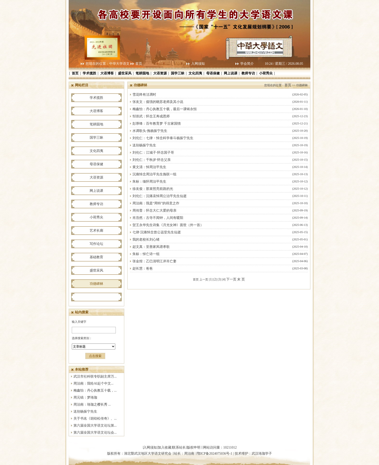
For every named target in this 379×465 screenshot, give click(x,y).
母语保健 (213, 73)
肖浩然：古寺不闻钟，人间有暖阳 (157, 218)
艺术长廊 (96, 230)
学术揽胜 (89, 73)
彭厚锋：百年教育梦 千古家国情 (156, 123)
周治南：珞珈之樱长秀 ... (92, 404)
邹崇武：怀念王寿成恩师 (151, 116)
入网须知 (198, 63)
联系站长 (179, 447)
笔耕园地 (142, 73)
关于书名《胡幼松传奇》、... (95, 418)
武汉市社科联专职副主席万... (95, 376)
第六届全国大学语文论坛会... (95, 432)
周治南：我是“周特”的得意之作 (155, 203)
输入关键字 (79, 321)
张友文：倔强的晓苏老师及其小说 (157, 102)
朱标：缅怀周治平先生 (149, 181)
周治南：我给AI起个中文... (93, 383)
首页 (138, 63)
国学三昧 (177, 73)
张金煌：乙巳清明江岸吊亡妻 (154, 261)
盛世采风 (124, 73)
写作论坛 (96, 244)
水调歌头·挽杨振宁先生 (149, 131)
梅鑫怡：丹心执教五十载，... (95, 390)
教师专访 (248, 73)
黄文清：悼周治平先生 (149, 167)
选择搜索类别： (82, 338)
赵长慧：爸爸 (142, 268)
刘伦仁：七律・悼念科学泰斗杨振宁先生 (162, 138)
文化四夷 (195, 73)
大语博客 (107, 73)
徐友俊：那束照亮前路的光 (152, 189)
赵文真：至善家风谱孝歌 (151, 247)
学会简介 (247, 63)
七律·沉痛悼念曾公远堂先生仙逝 (156, 232)
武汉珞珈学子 (262, 453)
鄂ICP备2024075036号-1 (214, 453)
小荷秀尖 (266, 73)
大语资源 (160, 73)
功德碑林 (96, 284)
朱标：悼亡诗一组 (146, 254)
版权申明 (193, 447)
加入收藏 (164, 447)
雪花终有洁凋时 (144, 94)
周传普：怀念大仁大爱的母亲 (154, 210)
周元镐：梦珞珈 (85, 397)
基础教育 (96, 257)
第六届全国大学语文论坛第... (95, 425)
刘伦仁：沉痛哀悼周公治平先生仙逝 (159, 196)
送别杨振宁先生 (85, 411)
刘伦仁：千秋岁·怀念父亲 (151, 160)
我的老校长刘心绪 (146, 239)
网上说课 (230, 73)
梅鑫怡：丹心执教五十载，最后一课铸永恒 (164, 109)
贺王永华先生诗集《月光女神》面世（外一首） (168, 225)
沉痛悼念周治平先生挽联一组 (154, 174)
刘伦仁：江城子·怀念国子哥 (153, 152)
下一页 (231, 279)
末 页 (241, 279)
